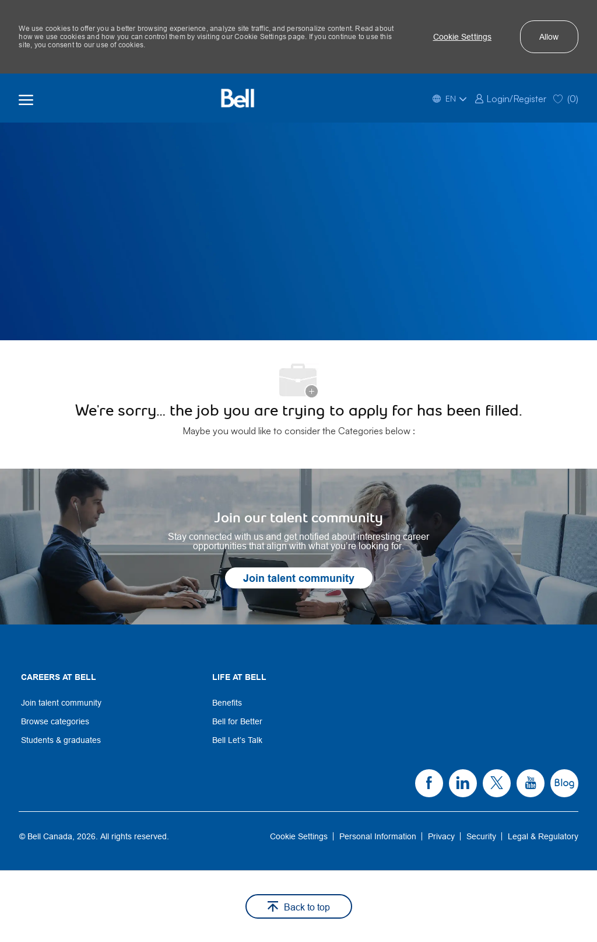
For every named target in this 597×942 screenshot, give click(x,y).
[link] (510, 98)
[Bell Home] (237, 98)
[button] (462, 36)
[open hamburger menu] (26, 98)
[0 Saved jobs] (565, 98)
